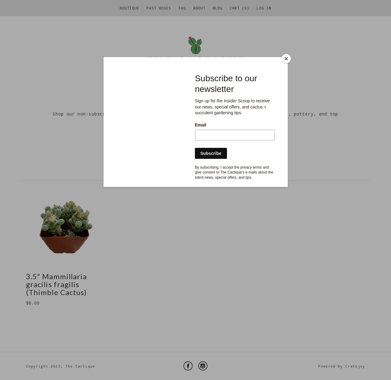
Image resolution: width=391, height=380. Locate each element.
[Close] (286, 58)
